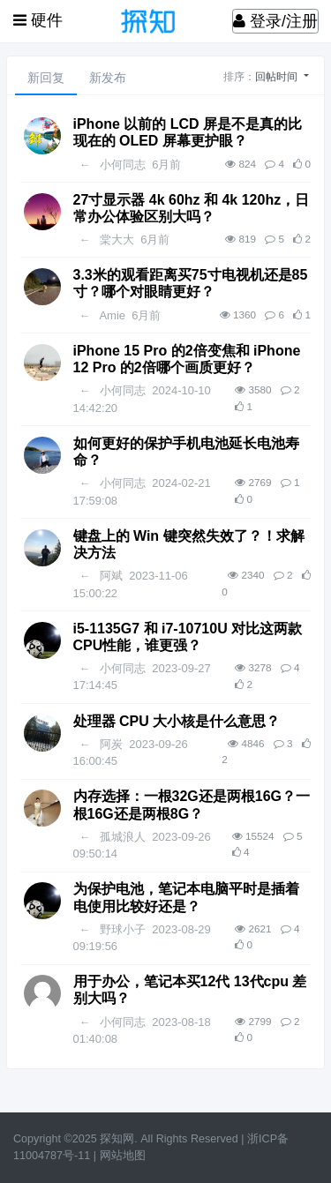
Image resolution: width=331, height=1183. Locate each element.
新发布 (107, 78)
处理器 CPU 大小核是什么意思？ (177, 721)
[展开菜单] (38, 21)
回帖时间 (277, 77)
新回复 (45, 78)
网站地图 (123, 1155)
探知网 (117, 1139)
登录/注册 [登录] (275, 21)
